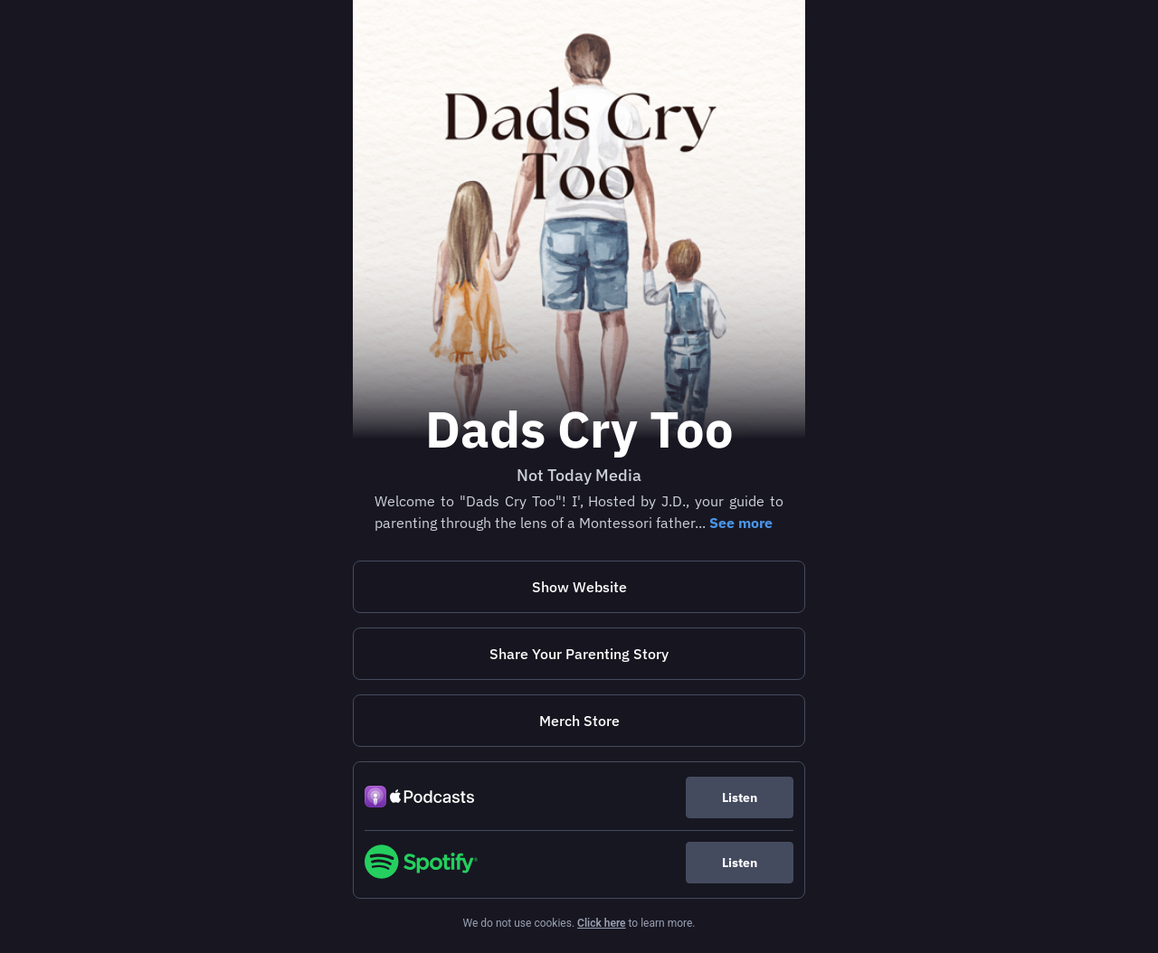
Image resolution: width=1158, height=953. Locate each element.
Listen (739, 797)
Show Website (579, 587)
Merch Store (579, 721)
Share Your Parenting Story (579, 654)
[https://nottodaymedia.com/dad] (579, 587)
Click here (601, 923)
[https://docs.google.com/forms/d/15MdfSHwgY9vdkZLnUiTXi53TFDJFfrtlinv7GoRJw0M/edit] (579, 653)
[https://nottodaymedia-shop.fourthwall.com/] (579, 720)
